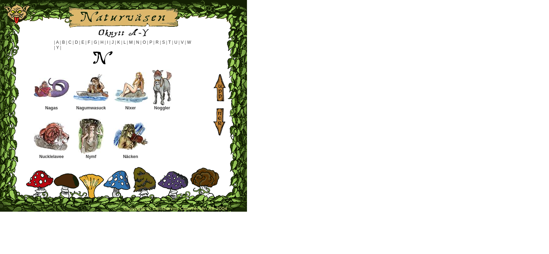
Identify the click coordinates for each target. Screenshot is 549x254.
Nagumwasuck (91, 107)
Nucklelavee (51, 156)
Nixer (130, 107)
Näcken (130, 156)
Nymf (91, 156)
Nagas (51, 107)
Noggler (162, 107)
